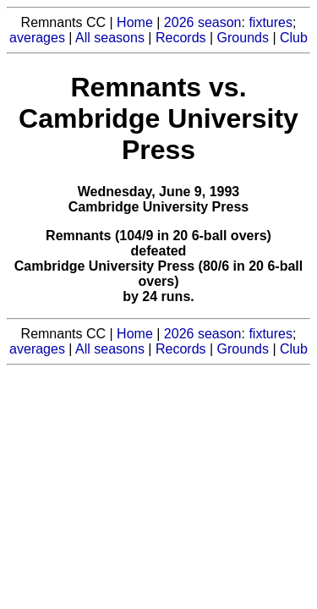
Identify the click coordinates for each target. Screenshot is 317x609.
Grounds (243, 37)
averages (37, 37)
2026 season (203, 22)
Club (294, 37)
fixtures (270, 22)
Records (181, 37)
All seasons (110, 37)
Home (135, 22)
